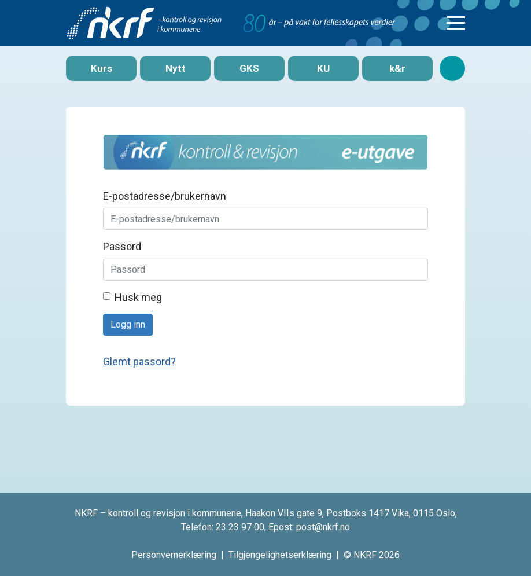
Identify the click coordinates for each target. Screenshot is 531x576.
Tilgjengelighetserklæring (279, 554)
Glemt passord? (139, 361)
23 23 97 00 (240, 527)
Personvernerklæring (173, 554)
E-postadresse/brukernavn (164, 196)
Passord (122, 246)
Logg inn (127, 324)
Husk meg (138, 297)
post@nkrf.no (323, 527)
